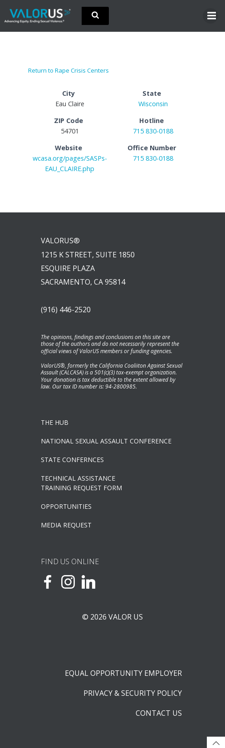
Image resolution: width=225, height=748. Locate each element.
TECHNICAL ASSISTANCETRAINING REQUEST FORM (81, 483)
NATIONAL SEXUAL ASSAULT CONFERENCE (106, 441)
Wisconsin (153, 103)
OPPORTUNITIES (66, 506)
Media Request (66, 525)
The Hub (54, 422)
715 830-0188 (153, 131)
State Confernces (72, 459)
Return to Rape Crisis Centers (68, 70)
